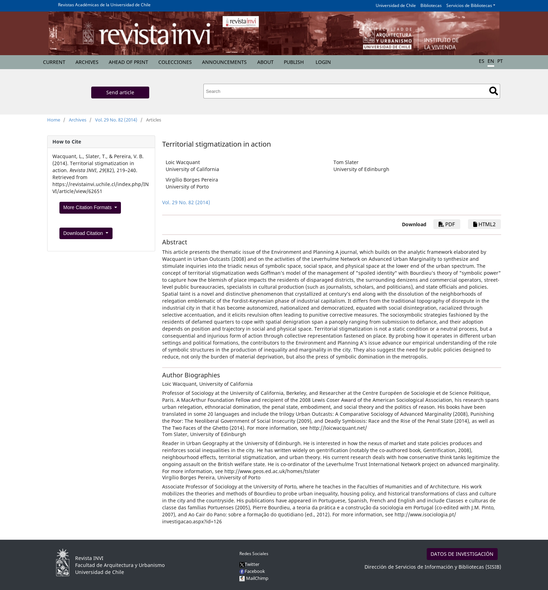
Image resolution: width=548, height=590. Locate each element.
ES (481, 61)
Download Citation (83, 233)
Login (323, 62)
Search (493, 91)
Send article (120, 92)
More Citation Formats (88, 207)
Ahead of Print (128, 62)
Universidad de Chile (396, 5)
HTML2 (484, 224)
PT (500, 61)
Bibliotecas (431, 5)
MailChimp (257, 578)
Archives (87, 62)
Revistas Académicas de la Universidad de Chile (104, 5)
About (265, 62)
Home (53, 120)
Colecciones (175, 62)
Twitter (249, 564)
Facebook (252, 571)
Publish (294, 62)
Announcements (224, 62)
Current (54, 62)
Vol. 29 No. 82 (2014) (116, 120)
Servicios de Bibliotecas (469, 5)
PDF (447, 224)
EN (491, 61)
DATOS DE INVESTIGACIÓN (462, 554)
